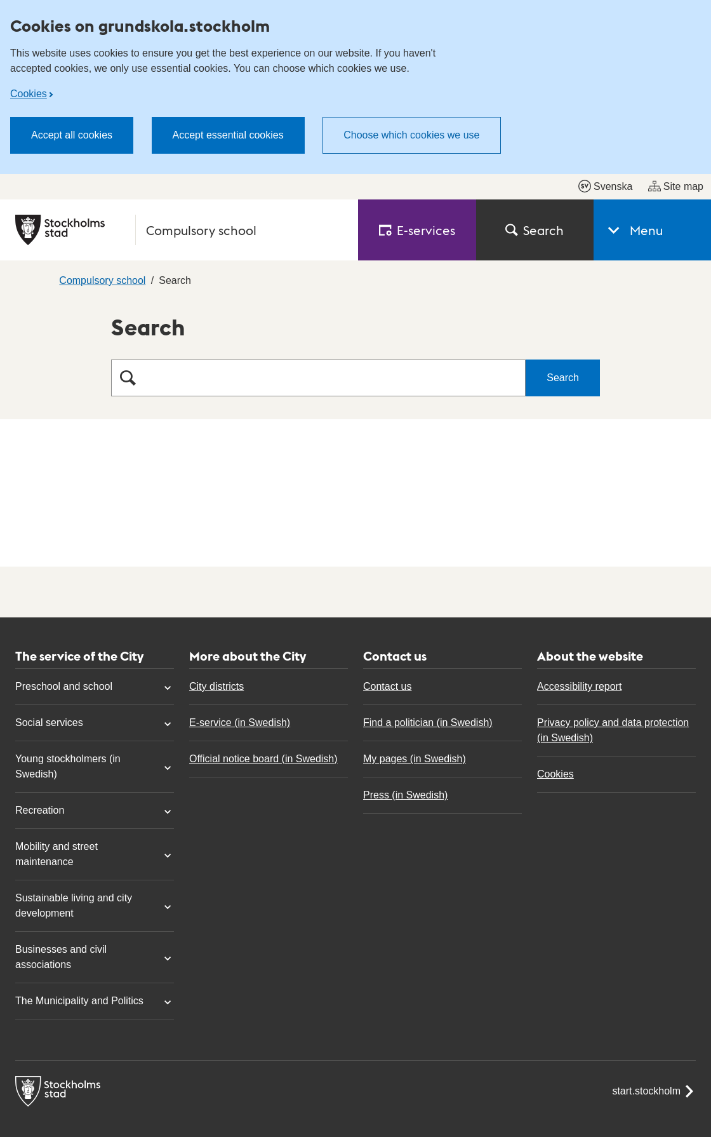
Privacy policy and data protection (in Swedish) (613, 730)
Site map (675, 186)
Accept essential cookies (228, 135)
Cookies (28, 93)
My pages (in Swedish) (414, 758)
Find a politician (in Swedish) (428, 722)
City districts (216, 686)
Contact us (387, 686)
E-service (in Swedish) (239, 722)
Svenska (605, 186)
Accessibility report (579, 686)
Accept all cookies (71, 135)
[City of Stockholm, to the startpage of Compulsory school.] (179, 230)
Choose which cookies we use (411, 135)
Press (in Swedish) (405, 795)
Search (534, 230)
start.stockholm (654, 1091)
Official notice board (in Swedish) (263, 758)
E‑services (417, 230)
